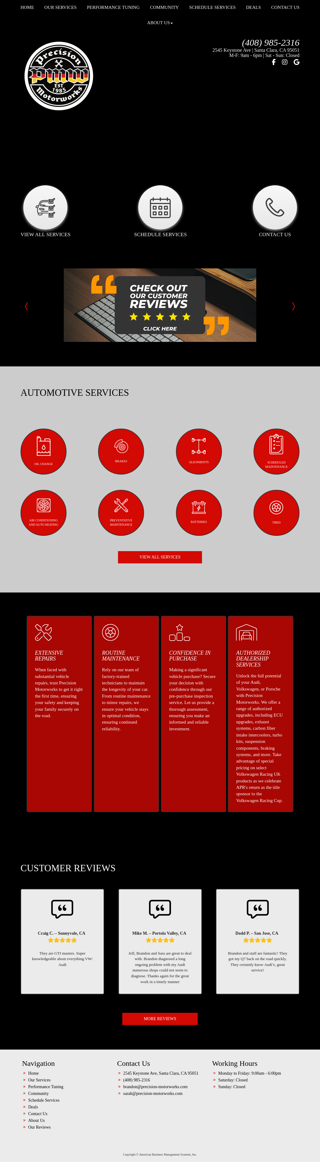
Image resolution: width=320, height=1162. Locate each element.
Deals (33, 1064)
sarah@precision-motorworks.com (153, 1051)
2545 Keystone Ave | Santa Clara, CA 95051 (255, 50)
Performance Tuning (45, 1044)
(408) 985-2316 (270, 42)
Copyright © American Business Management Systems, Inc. (160, 1112)
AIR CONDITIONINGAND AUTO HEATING (43, 470)
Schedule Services (43, 1058)
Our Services (39, 1037)
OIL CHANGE (43, 408)
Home (33, 1031)
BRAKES (121, 409)
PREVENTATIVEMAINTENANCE (121, 470)
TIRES (276, 470)
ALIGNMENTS (199, 409)
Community (38, 1051)
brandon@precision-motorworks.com (155, 1044)
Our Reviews (39, 1085)
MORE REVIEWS (160, 976)
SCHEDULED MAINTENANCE (276, 409)
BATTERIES (199, 470)
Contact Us (38, 1071)
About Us (160, 22)
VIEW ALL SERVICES (160, 514)
